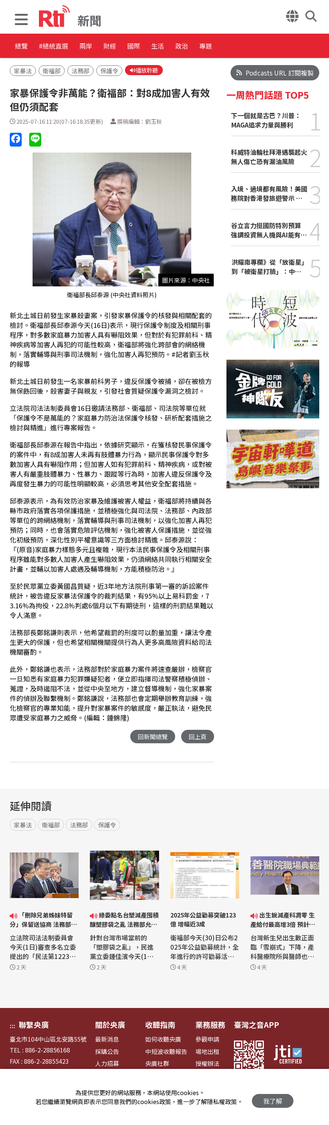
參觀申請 (207, 1040)
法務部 (80, 71)
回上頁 (197, 737)
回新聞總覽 (151, 737)
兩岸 (109, 46)
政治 (244, 46)
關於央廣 (110, 1025)
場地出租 (207, 1052)
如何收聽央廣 (163, 1040)
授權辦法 (207, 1064)
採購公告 (107, 1052)
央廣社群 (157, 1064)
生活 (210, 46)
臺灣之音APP (256, 1025)
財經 (142, 46)
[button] (21, 20)
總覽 (22, 46)
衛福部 (52, 71)
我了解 (272, 1097)
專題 (277, 46)
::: (12, 1026)
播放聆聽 (145, 71)
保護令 (109, 71)
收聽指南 (160, 1025)
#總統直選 (66, 46)
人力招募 (107, 1064)
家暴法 (23, 71)
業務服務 (210, 1025)
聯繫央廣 (34, 1025)
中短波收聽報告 (166, 1052)
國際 (176, 46)
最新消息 (107, 1040)
